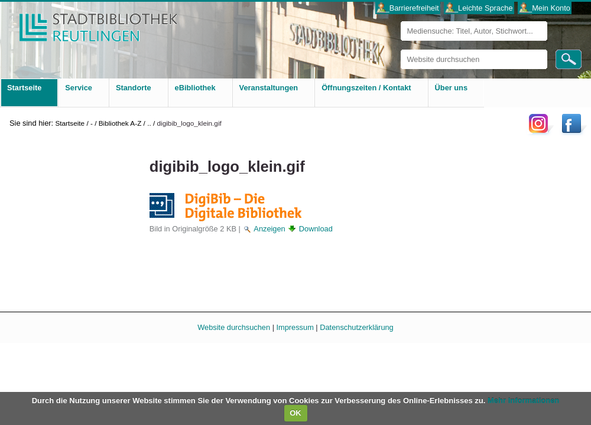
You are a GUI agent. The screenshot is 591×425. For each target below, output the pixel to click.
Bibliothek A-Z (120, 123)
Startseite (70, 123)
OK (295, 412)
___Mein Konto (544, 8)
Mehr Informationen (523, 400)
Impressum (295, 327)
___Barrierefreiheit (407, 8)
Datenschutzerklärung (356, 327)
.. (149, 123)
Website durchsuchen (400, 49)
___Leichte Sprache (479, 8)
